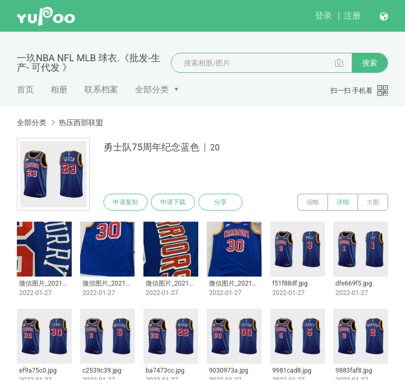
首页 (25, 89)
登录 (323, 16)
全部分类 (152, 89)
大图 (373, 202)
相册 (59, 89)
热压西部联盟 (81, 122)
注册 (352, 16)
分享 (220, 202)
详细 (342, 202)
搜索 (369, 63)
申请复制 (125, 202)
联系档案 (101, 89)
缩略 (312, 202)
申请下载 (173, 202)
